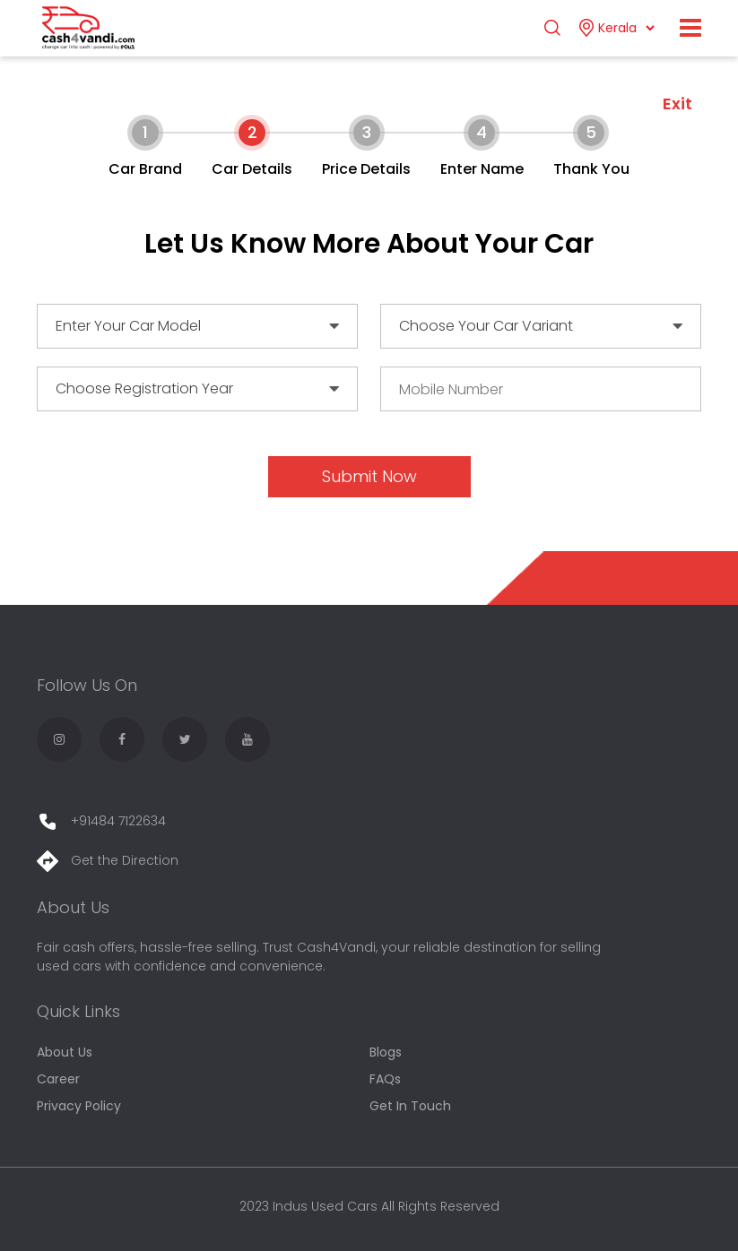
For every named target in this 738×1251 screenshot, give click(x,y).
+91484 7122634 (101, 821)
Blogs (385, 1052)
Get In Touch (410, 1106)
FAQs (385, 1079)
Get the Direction (107, 860)
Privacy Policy (79, 1106)
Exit (677, 103)
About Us (64, 1052)
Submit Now (369, 476)
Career (58, 1079)
